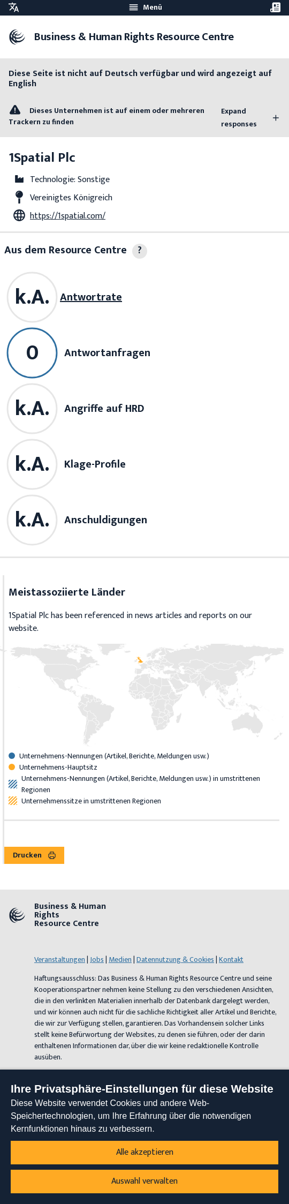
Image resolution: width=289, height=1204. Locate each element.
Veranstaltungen (59, 959)
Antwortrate (91, 297)
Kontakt (231, 959)
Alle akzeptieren (144, 1152)
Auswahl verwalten (144, 1181)
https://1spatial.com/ (67, 216)
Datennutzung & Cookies (175, 959)
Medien (120, 959)
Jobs (97, 959)
